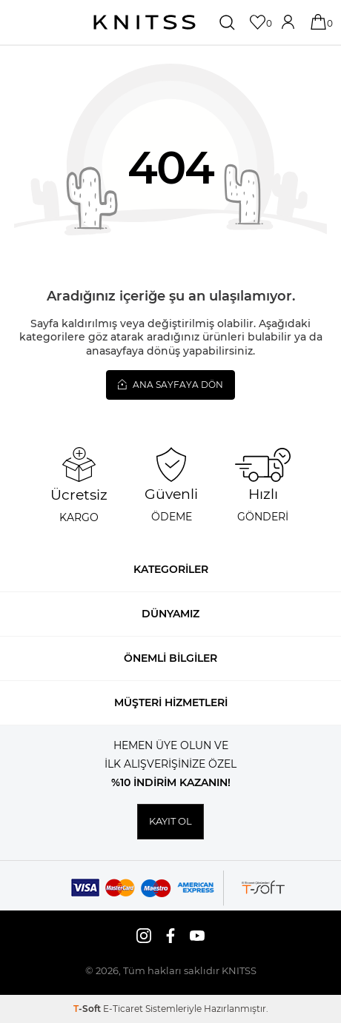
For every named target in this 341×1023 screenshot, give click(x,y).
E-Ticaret (123, 1008)
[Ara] (228, 22)
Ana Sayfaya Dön (170, 384)
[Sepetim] (320, 22)
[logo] (144, 22)
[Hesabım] (289, 22)
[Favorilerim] (259, 22)
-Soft (88, 1008)
